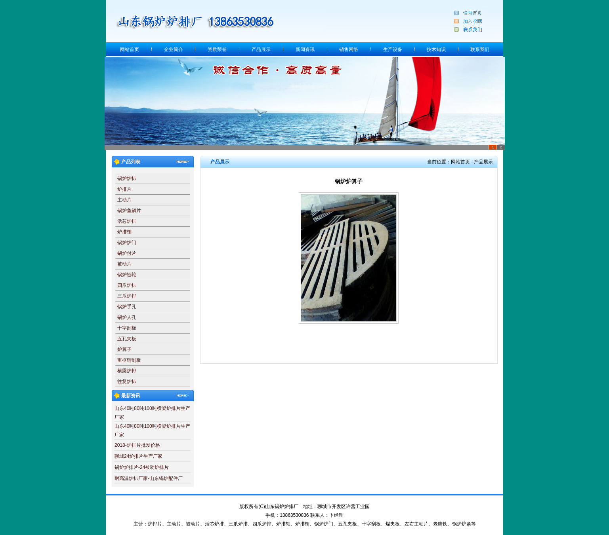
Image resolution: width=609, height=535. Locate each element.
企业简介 (173, 49)
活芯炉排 (126, 221)
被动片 (124, 264)
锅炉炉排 (126, 178)
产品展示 (261, 49)
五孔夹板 (126, 338)
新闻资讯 (305, 49)
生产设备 (392, 49)
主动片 (124, 200)
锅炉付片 (126, 253)
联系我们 (479, 49)
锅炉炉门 (126, 242)
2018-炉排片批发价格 (137, 445)
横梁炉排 (126, 371)
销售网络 (348, 49)
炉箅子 (124, 349)
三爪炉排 (126, 296)
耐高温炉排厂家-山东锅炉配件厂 (149, 478)
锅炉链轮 (126, 274)
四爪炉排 (126, 285)
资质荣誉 (217, 49)
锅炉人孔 (126, 317)
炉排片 (124, 189)
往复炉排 (126, 381)
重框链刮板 (129, 360)
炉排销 (124, 232)
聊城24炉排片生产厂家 (138, 456)
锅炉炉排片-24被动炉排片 (142, 467)
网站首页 (129, 49)
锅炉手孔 (126, 306)
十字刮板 (126, 328)
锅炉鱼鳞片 (129, 210)
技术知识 (436, 49)
